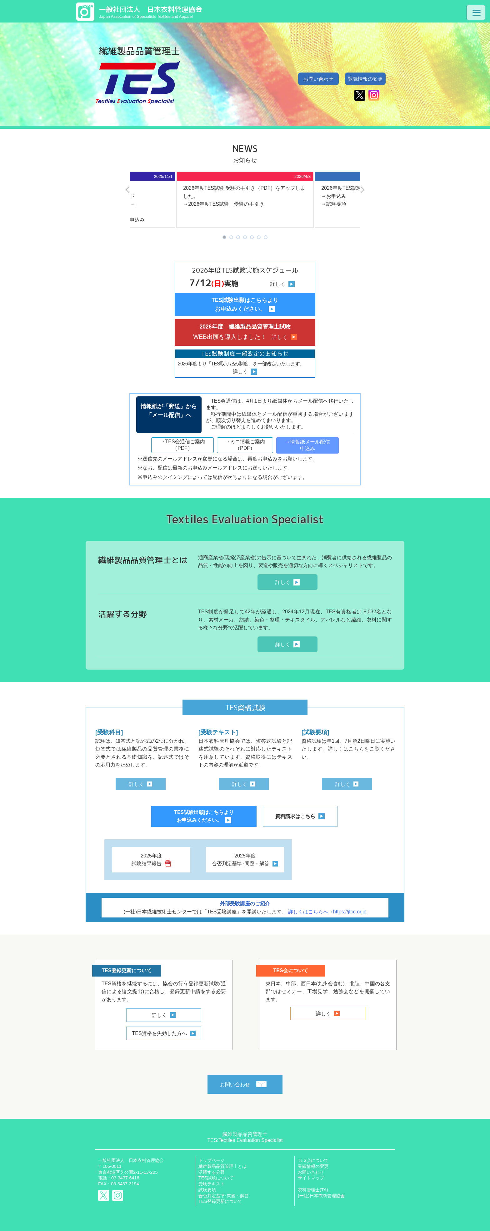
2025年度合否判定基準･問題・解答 (240, 860)
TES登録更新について (220, 1201)
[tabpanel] (245, 200)
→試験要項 (333, 204)
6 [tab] (259, 237)
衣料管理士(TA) (313, 1189)
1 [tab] (224, 237)
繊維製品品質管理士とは (222, 1166)
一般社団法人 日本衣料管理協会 (131, 1160)
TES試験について (215, 1177)
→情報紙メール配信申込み (307, 445)
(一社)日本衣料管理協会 (321, 1195)
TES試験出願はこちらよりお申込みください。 (204, 816)
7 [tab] (265, 237)
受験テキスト (211, 1183)
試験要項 (207, 1189)
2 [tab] (231, 237)
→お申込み (333, 196)
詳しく (282, 582)
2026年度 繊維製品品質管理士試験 (245, 333)
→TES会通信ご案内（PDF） (182, 445)
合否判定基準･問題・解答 (223, 1195)
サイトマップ (311, 1177)
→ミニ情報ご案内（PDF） (245, 445)
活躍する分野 (211, 1172)
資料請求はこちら (295, 816)
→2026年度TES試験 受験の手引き (223, 204)
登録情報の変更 (365, 79)
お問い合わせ (318, 79)
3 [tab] (238, 237)
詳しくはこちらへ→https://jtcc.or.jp (327, 911)
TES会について (313, 1160)
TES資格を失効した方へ (159, 1033)
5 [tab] (252, 237)
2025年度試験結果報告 (147, 860)
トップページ (211, 1160)
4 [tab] (245, 237)
